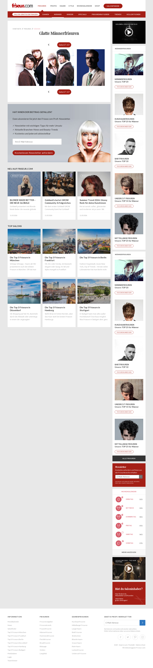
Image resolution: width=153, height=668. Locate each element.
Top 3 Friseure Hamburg (17, 646)
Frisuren (42, 6)
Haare (63, 6)
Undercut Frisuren (79, 653)
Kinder (70, 14)
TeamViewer (12, 661)
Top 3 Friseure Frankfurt (17, 636)
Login (10, 657)
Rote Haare (76, 646)
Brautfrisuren (45, 643)
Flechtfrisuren (45, 639)
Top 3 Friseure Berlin (15, 639)
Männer (58, 14)
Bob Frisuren (77, 632)
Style (71, 6)
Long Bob (43, 653)
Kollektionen (133, 14)
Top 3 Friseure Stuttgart (16, 650)
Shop (97, 6)
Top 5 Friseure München (17, 632)
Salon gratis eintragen (26, 14)
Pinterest (135, 637)
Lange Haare (76, 629)
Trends (117, 14)
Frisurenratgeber (100, 14)
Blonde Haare (77, 639)
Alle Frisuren (128, 458)
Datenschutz (129, 483)
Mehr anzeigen (129, 552)
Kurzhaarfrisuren (78, 622)
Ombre (42, 650)
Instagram (142, 637)
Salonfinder (113, 6)
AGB (116, 645)
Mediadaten (12, 653)
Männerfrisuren (46, 632)
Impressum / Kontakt (127, 645)
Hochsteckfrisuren (47, 636)
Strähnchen (76, 636)
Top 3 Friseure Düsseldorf (17, 643)
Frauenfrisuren (45, 629)
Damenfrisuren (80, 617)
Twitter (128, 637)
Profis (53, 6)
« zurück (48, 44)
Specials (82, 14)
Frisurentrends (45, 625)
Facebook (120, 637)
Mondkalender (84, 6)
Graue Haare (77, 643)
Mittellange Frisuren (79, 625)
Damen (46, 14)
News (10, 625)
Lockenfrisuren (78, 650)
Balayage (43, 646)
